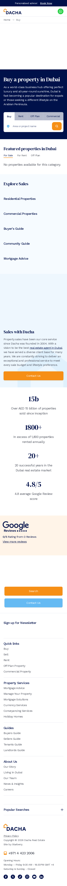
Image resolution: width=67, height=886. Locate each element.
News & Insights (14, 783)
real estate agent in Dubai (46, 347)
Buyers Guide (12, 733)
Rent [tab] (20, 116)
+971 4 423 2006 (21, 853)
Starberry (17, 844)
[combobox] (29, 126)
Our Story (10, 766)
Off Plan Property (14, 665)
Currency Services (15, 705)
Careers (9, 789)
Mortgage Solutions (16, 699)
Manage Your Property (18, 693)
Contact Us (33, 375)
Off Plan (35, 155)
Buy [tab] (9, 116)
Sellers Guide (12, 738)
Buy (6, 648)
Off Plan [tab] (34, 116)
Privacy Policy (11, 835)
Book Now (46, 3)
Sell (6, 654)
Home (7, 19)
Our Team (10, 778)
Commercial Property (17, 671)
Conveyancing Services (18, 711)
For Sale (8, 155)
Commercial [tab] (53, 116)
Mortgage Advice (14, 688)
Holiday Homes (13, 716)
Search (33, 591)
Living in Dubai (13, 772)
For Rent (22, 155)
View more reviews (15, 541)
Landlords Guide (14, 750)
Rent (6, 660)
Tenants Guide (13, 744)
